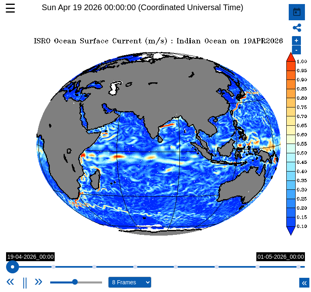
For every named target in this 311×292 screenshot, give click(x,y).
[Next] (38, 281)
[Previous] (20, 281)
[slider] (12, 266)
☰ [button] (10, 8)
